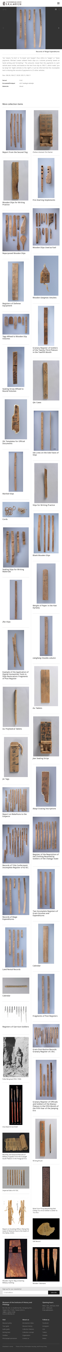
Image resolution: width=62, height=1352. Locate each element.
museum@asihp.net (8, 1314)
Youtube (45, 1335)
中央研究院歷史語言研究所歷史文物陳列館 (12, 3)
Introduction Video (28, 1323)
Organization (26, 1335)
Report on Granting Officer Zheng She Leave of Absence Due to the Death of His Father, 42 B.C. (14, 1231)
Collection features (28, 1329)
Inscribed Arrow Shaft (10, 1127)
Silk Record (37, 1241)
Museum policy (7, 1323)
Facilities (5, 1335)
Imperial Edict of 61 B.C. (10, 1190)
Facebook (45, 1323)
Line (43, 1329)
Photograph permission (9, 1338)
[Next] (58, 28)
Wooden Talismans (39, 1283)
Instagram (45, 1326)
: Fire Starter (43, 152)
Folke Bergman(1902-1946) (12, 1079)
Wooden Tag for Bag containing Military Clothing (14, 1282)
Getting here (6, 1332)
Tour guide (5, 1326)
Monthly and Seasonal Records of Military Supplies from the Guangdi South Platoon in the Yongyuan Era (15, 1157)
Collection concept (28, 1332)
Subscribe (54, 1292)
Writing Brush (38, 1161)
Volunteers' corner (7, 1346)
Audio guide (6, 1329)
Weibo (44, 1338)
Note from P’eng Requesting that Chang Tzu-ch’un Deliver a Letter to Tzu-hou (45, 1211)
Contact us (25, 1338)
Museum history (27, 1326)
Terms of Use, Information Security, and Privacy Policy (31, 1346)
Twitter (44, 1332)
